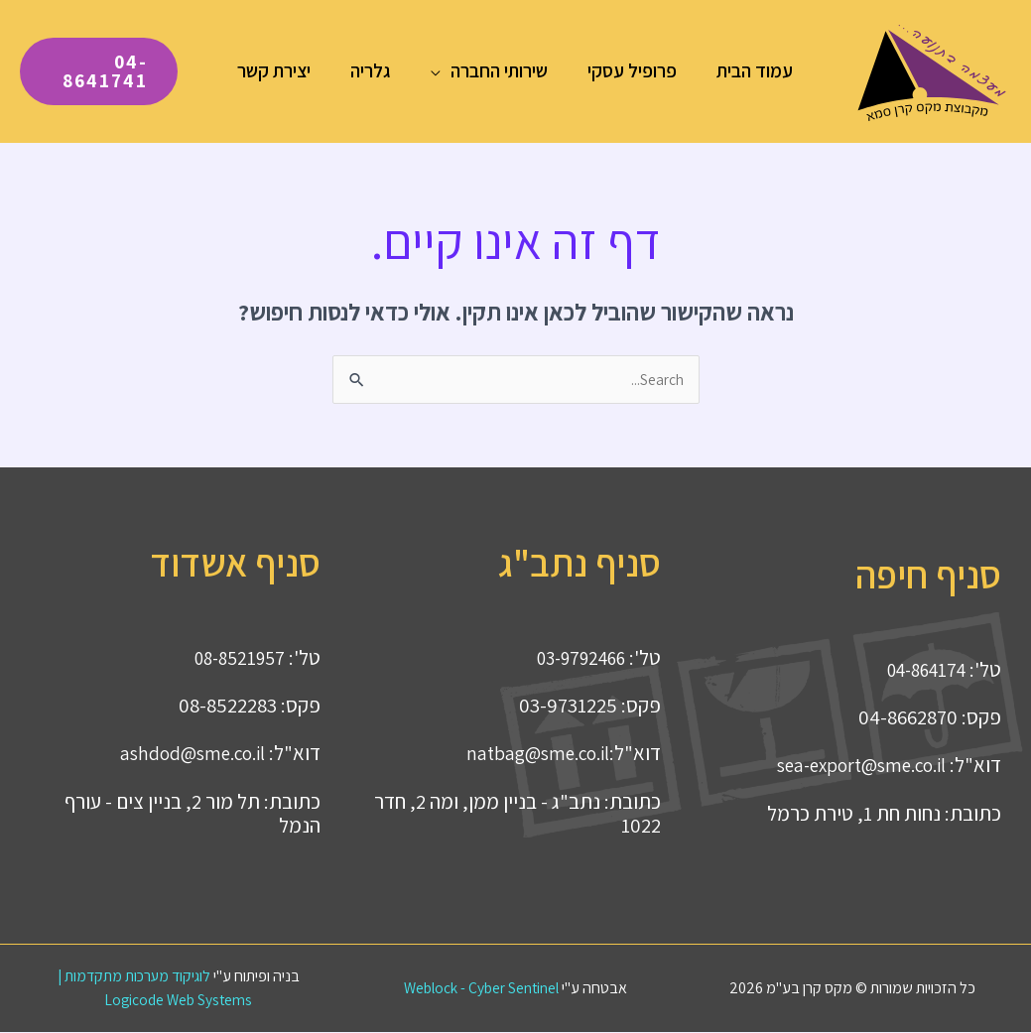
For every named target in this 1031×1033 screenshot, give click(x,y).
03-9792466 (575, 658)
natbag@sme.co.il (530, 753)
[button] (441, 70)
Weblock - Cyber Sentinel (482, 988)
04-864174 (921, 670)
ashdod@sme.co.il (186, 753)
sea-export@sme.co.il (852, 765)
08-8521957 (235, 658)
